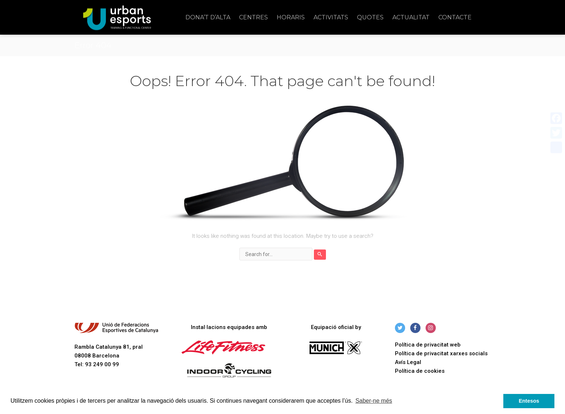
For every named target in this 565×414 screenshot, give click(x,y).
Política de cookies (420, 371)
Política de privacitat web (428, 344)
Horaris (291, 17)
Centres (253, 17)
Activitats (331, 17)
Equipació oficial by (336, 327)
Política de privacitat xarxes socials (441, 353)
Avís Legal (408, 362)
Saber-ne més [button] (373, 401)
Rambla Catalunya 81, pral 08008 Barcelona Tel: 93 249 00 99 (116, 345)
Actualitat (411, 17)
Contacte (455, 17)
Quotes (370, 17)
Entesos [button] (529, 401)
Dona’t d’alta (207, 17)
